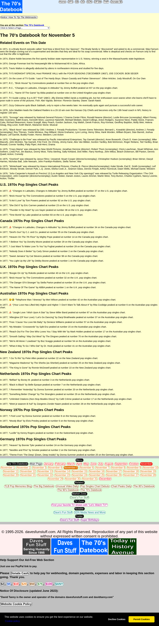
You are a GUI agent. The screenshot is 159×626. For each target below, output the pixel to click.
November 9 (134, 467)
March (70, 464)
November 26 (113, 475)
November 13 (45, 471)
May (86, 464)
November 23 (62, 475)
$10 (16, 584)
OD (82, 1)
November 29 (55, 478)
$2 (2, 584)
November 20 (10, 475)
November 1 (8, 467)
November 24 (79, 475)
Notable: (79, 508)
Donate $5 (116, 1)
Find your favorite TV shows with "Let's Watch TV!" (79, 505)
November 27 (130, 475)
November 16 (96, 471)
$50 (32, 584)
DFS (70, 1)
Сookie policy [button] (12, 621)
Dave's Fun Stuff (79, 497)
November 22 (45, 475)
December (105, 478)
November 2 (23, 467)
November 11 (10, 471)
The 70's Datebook (34, 25)
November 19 (148, 471)
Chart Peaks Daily (121, 486)
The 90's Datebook (68, 490)
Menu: (79, 460)
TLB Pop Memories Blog (18, 486)
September (121, 464)
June (93, 464)
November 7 (102, 467)
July (100, 464)
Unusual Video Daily (67, 486)
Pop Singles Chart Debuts (95, 486)
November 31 (89, 478)
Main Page (36, 464)
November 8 (118, 467)
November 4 (55, 467)
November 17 (113, 471)
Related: (79, 482)
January (48, 464)
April (79, 464)
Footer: (80, 516)
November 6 (86, 467)
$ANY (59, 584)
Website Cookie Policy (16, 604)
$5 (8, 584)
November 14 (62, 471)
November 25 (96, 475)
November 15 (79, 471)
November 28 (148, 475)
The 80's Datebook (144, 486)
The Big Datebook (44, 486)
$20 (24, 584)
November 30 (72, 478)
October (133, 464)
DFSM (97, 1)
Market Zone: (79, 493)
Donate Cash (19, 573)
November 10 (150, 467)
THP (106, 1)
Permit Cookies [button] (141, 619)
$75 (40, 584)
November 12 (27, 471)
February (60, 464)
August (109, 464)
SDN (89, 1)
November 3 (39, 467)
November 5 (71, 467)
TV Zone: (79, 501)
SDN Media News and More (89, 512)
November (146, 464)
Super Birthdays (90, 520)
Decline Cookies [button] (116, 619)
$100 (49, 584)
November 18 (130, 471)
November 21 (27, 475)
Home (62, 1)
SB (77, 1)
